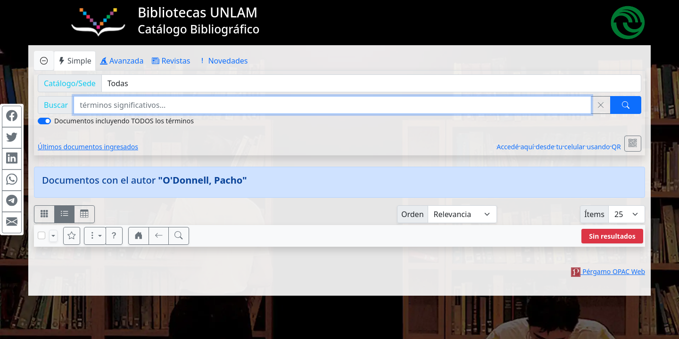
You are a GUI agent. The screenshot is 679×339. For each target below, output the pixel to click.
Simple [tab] (74, 61)
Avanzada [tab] (122, 61)
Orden (412, 214)
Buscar (56, 105)
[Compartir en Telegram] (12, 201)
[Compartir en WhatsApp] (12, 180)
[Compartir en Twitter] (12, 138)
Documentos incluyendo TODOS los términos (124, 120)
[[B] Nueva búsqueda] (178, 236)
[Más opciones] (95, 236)
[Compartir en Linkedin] (12, 159)
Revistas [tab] (171, 61)
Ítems (594, 214)
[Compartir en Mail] (12, 223)
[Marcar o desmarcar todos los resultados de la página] (41, 235)
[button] (114, 236)
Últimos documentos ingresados (88, 146)
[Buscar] (625, 105)
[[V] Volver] (159, 236)
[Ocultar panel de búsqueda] (44, 60)
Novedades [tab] (223, 61)
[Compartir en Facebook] (12, 117)
